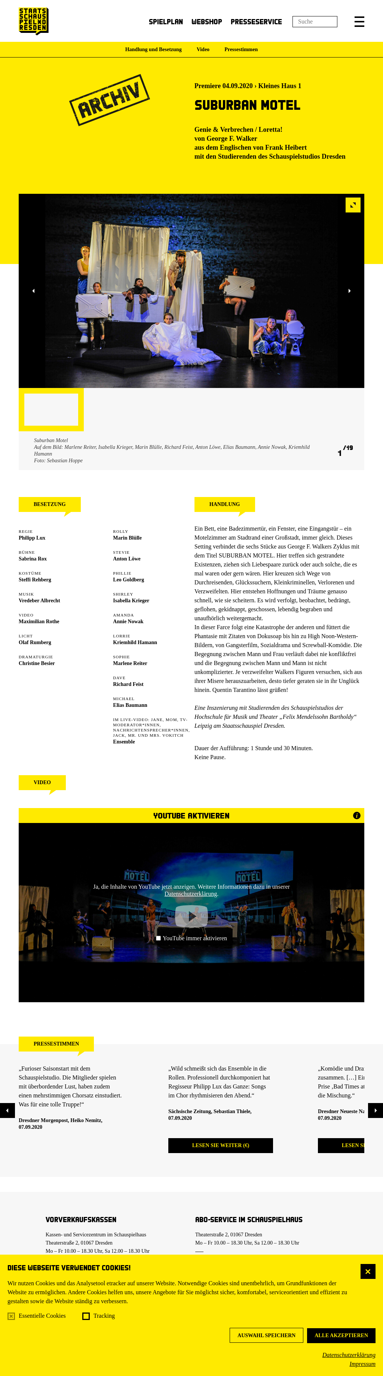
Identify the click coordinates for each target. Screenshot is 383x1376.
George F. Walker (231, 138)
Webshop (207, 21)
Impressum (362, 1364)
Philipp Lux (32, 538)
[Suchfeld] (314, 21)
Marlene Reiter (130, 663)
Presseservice (256, 21)
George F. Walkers (310, 546)
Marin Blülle (127, 538)
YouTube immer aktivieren (191, 938)
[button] (359, 21)
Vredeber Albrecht (39, 600)
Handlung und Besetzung (153, 49)
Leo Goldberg (128, 580)
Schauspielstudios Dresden (307, 156)
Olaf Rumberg (35, 642)
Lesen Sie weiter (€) (220, 1145)
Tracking (104, 1316)
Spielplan (166, 21)
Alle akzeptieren (341, 1335)
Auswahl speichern (266, 1335)
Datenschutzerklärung (349, 1355)
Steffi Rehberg (35, 580)
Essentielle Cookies (42, 1316)
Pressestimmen (241, 49)
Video (203, 49)
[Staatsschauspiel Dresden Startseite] (34, 21)
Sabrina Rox (33, 559)
